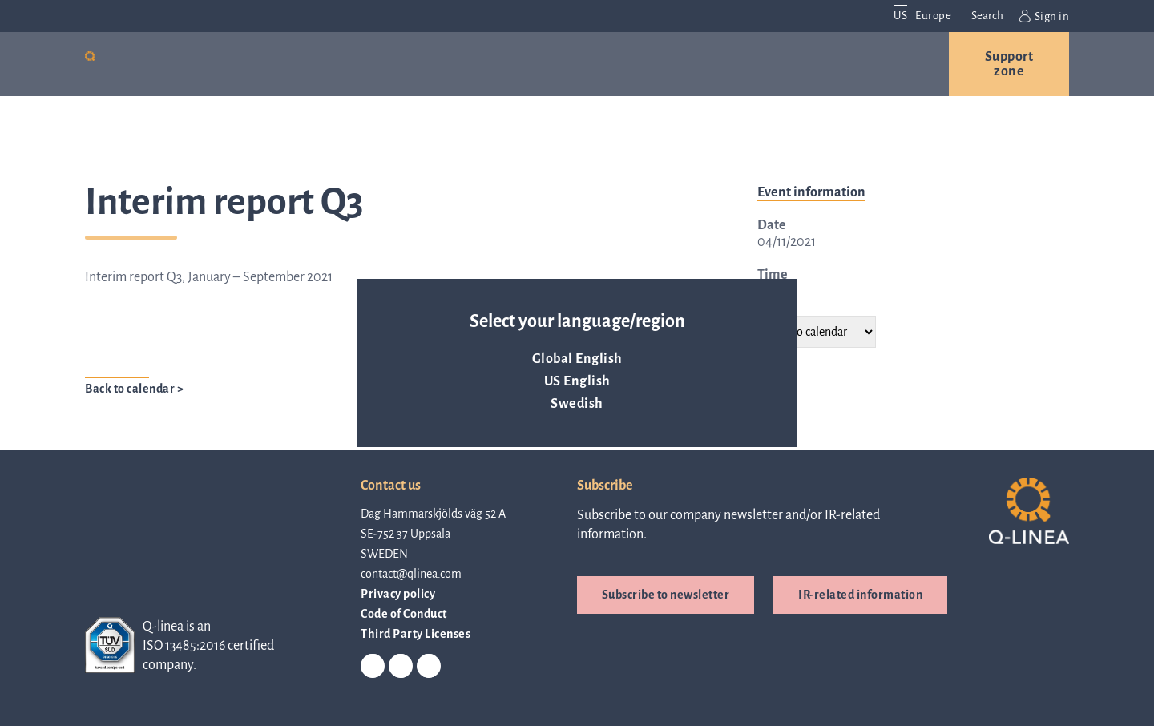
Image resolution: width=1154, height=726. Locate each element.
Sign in (1044, 16)
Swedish (577, 404)
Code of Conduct (404, 613)
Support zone (1009, 64)
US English (577, 381)
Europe (933, 16)
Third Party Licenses (415, 633)
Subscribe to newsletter (666, 594)
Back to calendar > (134, 388)
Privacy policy (398, 593)
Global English (577, 359)
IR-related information (860, 594)
